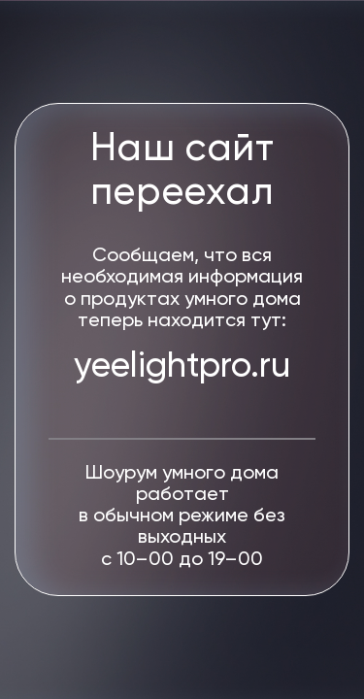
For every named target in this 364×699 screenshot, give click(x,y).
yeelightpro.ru (182, 367)
